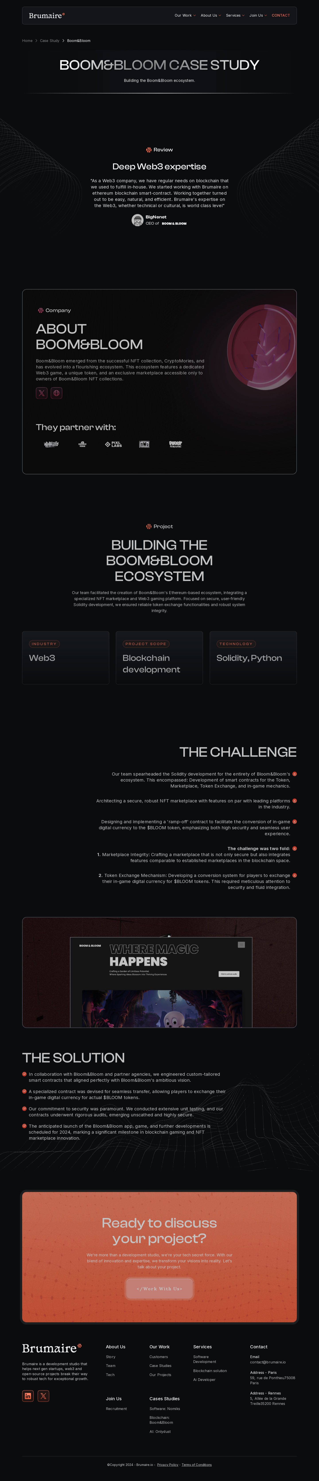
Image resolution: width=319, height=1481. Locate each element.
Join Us (256, 15)
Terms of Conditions (197, 1465)
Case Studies (160, 1365)
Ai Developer (204, 1379)
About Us (209, 15)
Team (110, 1365)
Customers (159, 1357)
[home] (47, 15)
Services (233, 15)
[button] (185, 15)
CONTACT (281, 15)
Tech (110, 1375)
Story (110, 1357)
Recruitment (116, 1408)
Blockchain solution (210, 1371)
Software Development (204, 1359)
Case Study (50, 40)
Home (27, 40)
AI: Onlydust (160, 1431)
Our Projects (160, 1375)
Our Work (183, 15)
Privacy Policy (168, 1465)
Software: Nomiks (165, 1408)
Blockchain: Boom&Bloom (161, 1420)
